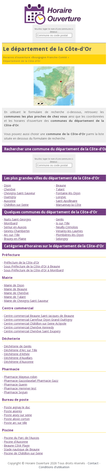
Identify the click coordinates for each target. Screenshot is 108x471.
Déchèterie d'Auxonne (18, 362)
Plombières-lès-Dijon (70, 235)
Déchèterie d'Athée (17, 354)
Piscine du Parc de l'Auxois (21, 438)
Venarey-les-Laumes (69, 231)
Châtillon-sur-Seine (16, 205)
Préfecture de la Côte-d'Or (21, 262)
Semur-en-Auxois (15, 227)
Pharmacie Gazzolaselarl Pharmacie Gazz (31, 381)
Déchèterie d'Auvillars (18, 358)
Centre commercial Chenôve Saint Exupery (32, 331)
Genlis (60, 219)
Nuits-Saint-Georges (17, 219)
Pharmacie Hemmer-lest (20, 388)
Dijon (7, 185)
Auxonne (10, 201)
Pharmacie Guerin (15, 384)
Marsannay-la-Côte (68, 205)
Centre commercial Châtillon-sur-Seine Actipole (35, 323)
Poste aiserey (13, 411)
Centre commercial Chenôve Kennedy (29, 327)
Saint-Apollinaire (66, 201)
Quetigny (10, 197)
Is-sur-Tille (63, 223)
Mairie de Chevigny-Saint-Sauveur (26, 301)
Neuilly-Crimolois (67, 227)
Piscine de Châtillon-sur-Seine (23, 453)
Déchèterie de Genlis (17, 346)
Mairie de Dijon (14, 285)
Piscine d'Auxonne (16, 442)
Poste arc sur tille (15, 423)
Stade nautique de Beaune (22, 449)
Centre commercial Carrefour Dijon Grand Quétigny (38, 320)
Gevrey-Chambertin (17, 231)
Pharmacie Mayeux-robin (20, 377)
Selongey (62, 239)
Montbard (10, 223)
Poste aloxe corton (17, 419)
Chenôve (9, 189)
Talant (60, 189)
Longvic (61, 197)
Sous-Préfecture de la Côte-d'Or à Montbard (34, 270)
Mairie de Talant (15, 297)
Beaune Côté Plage (17, 445)
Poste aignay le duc (17, 407)
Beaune (61, 185)
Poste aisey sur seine (18, 415)
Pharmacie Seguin (16, 392)
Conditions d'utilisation (54, 467)
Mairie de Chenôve (16, 293)
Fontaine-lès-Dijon (68, 193)
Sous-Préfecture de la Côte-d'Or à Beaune (32, 266)
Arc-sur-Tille (12, 235)
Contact (93, 463)
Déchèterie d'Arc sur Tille (20, 350)
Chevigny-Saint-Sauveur (19, 193)
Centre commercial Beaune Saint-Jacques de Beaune (39, 316)
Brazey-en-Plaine (15, 239)
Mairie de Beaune (15, 289)
